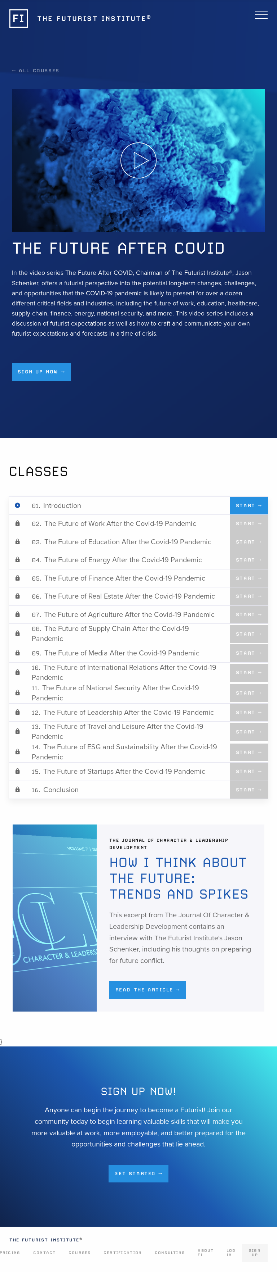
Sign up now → (41, 371)
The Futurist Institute (45, 1240)
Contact (44, 1252)
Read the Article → (147, 989)
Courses (80, 1252)
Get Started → (138, 1173)
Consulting (170, 1252)
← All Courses (36, 70)
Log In (231, 1253)
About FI (206, 1253)
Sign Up (255, 1253)
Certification (123, 1252)
